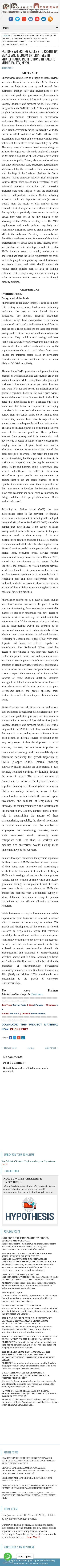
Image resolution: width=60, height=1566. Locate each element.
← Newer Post (9, 1048)
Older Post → (51, 1048)
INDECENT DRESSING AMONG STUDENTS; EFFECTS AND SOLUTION (25, 1239)
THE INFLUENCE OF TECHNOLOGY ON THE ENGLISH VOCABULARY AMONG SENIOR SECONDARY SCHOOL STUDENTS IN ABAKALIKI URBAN (28, 1356)
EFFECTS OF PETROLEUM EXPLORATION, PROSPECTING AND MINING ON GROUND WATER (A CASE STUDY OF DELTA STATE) (29, 1471)
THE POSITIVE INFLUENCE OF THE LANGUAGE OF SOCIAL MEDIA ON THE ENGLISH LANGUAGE (30, 1337)
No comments (7, 67)
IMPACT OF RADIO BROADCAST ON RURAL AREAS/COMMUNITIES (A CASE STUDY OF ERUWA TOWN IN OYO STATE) (29, 1394)
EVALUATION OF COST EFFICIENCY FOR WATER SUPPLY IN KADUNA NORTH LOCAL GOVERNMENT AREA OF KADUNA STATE (29, 1461)
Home (6, 35)
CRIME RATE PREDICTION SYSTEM (21, 1305)
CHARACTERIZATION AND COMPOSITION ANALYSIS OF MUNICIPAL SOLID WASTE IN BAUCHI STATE (29, 1486)
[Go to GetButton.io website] (8, 1563)
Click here (37, 994)
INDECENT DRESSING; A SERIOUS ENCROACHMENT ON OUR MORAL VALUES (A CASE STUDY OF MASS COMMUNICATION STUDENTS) (30, 1277)
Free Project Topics (12, 1292)
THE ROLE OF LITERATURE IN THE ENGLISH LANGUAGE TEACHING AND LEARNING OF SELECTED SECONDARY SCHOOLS (27, 1321)
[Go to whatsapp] (8, 1557)
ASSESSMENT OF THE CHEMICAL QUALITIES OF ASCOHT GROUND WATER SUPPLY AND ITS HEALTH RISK (29, 1495)
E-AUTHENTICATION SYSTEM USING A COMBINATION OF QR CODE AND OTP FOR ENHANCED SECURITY (25, 1375)
